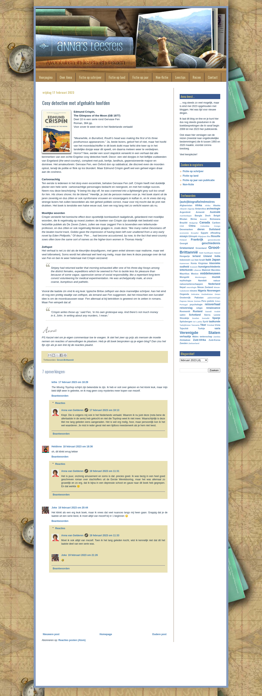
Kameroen (184, 263)
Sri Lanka (197, 321)
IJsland (207, 256)
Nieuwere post (51, 634)
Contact (213, 77)
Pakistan (198, 297)
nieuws (193, 290)
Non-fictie (162, 77)
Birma (194, 219)
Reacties (60, 403)
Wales (195, 336)
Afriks (207, 205)
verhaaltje (185, 336)
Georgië (184, 243)
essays (184, 236)
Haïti (201, 253)
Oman (217, 294)
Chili (182, 226)
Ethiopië (193, 236)
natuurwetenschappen (191, 284)
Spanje (216, 318)
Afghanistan (186, 205)
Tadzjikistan (185, 325)
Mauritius (184, 273)
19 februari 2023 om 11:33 (104, 535)
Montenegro (200, 277)
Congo (217, 226)
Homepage (106, 634)
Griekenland (187, 248)
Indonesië (185, 260)
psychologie (196, 304)
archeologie (213, 208)
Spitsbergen (186, 321)
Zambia (216, 337)
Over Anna (66, 77)
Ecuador (195, 233)
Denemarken (186, 229)
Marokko (215, 270)
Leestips (180, 77)
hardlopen (208, 253)
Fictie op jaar (140, 77)
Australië (215, 212)
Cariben (216, 222)
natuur (216, 280)
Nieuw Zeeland (205, 287)
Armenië (200, 212)
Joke (54, 507)
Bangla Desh (202, 215)
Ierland (196, 256)
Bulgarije (193, 223)
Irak (192, 260)
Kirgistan (203, 263)
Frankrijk (197, 239)
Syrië (205, 321)
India (217, 256)
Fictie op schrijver (90, 77)
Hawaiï (217, 253)
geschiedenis (211, 243)
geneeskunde (214, 240)
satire (183, 315)
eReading (215, 233)
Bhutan (183, 219)
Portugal (184, 304)
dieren (201, 229)
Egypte (204, 233)
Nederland (214, 284)
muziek (216, 277)
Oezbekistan (207, 294)
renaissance (213, 307)
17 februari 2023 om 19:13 (104, 410)
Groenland (201, 248)
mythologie (185, 280)
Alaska (216, 205)
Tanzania (195, 325)
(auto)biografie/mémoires (197, 201)
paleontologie (214, 298)
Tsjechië (184, 328)
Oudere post (159, 634)
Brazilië (183, 222)
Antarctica (200, 208)
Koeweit (194, 267)
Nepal (183, 287)
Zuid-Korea (214, 340)
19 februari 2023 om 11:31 (104, 471)
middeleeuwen (210, 273)
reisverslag (186, 307)
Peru (203, 301)
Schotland (195, 314)
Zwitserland (193, 343)
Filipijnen (202, 236)
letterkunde (186, 270)
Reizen (197, 77)
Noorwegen (213, 290)
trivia (217, 325)
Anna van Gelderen (72, 410)
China (192, 225)
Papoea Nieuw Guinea (190, 301)
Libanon (197, 270)
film (208, 236)
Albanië (183, 209)
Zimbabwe (185, 340)
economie (184, 233)
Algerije (190, 209)
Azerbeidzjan (186, 216)
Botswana (215, 219)
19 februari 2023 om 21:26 (83, 555)
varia (217, 328)
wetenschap (206, 336)
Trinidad (210, 325)
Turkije (201, 328)
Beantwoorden (60, 395)
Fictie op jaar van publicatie (199, 180)
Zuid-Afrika (199, 340)
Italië (208, 259)
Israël (202, 260)
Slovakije (184, 318)
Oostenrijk (185, 297)
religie (199, 308)
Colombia (204, 226)
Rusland (197, 311)
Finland (183, 240)
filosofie (215, 236)
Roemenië (185, 311)
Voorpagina (46, 77)
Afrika (198, 205)
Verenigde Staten (200, 332)
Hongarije (185, 256)
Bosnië (203, 219)
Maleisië (206, 270)
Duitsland (214, 229)
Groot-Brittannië (65, 360)
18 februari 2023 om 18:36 (78, 446)
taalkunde (214, 321)
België (217, 215)
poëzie (210, 301)
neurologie (191, 287)
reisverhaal (212, 304)
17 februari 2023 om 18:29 (73, 382)
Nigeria (202, 290)
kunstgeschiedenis (209, 266)
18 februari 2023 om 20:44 (73, 507)
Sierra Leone (212, 315)
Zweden (184, 343)
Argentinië (185, 212)
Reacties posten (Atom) (72, 640)
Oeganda (184, 294)
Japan (216, 259)
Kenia (194, 263)
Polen (217, 301)
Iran (196, 260)
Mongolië (184, 277)
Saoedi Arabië (212, 311)
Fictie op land (117, 77)
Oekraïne (195, 294)
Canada (205, 222)
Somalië (205, 318)
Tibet (203, 325)
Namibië (202, 280)
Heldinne (57, 446)
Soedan (195, 318)
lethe (54, 382)
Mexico (195, 273)
